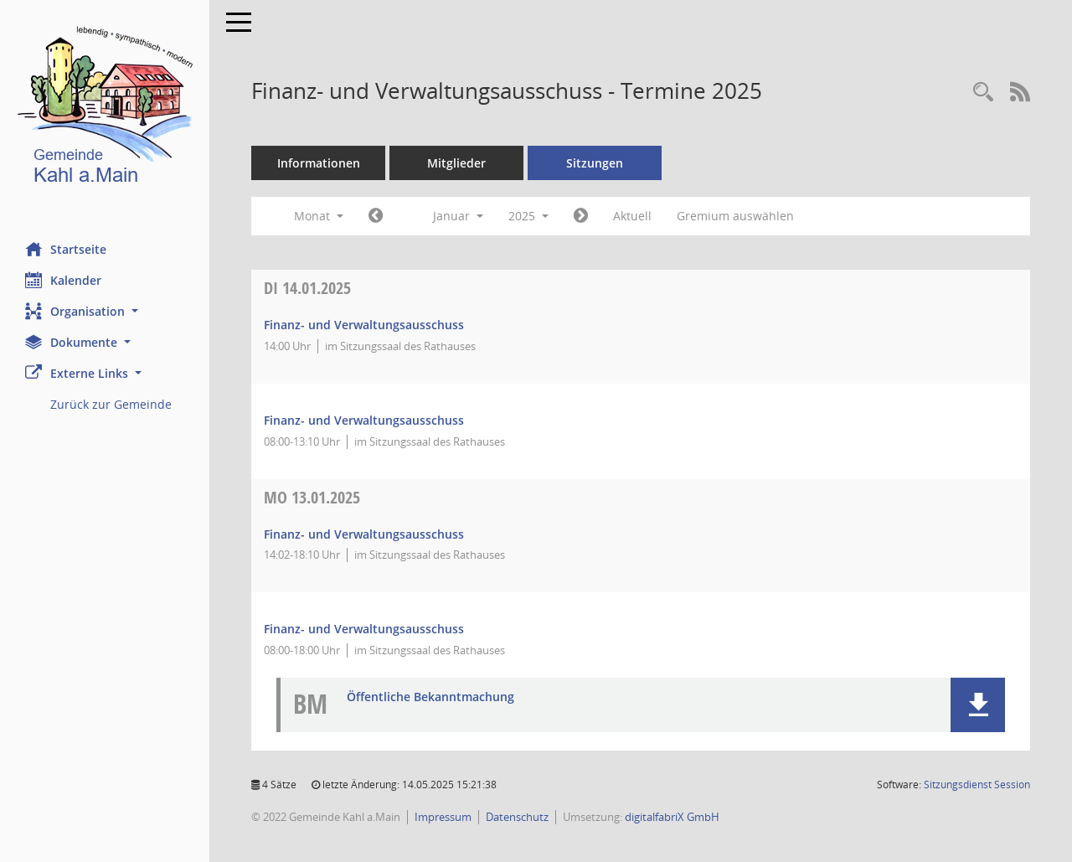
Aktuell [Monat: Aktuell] (632, 216)
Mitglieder (456, 163)
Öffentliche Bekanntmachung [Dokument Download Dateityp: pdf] (430, 697)
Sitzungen (594, 163)
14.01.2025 (307, 287)
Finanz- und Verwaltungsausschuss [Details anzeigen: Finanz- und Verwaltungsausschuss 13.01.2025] (364, 534)
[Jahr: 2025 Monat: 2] (580, 216)
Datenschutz (517, 816)
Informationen (318, 163)
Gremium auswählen (735, 216)
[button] (104, 311)
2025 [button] (528, 216)
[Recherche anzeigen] (983, 92)
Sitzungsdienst (977, 784)
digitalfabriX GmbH (672, 816)
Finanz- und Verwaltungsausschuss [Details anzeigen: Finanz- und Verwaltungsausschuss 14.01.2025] (364, 325)
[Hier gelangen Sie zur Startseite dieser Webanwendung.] (104, 108)
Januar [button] (458, 216)
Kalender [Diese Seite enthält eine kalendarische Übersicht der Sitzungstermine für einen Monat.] (63, 279)
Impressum (443, 816)
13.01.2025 (312, 497)
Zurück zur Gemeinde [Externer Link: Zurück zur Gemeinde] (111, 404)
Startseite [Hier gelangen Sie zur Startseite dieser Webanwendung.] (65, 248)
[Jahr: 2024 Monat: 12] (375, 216)
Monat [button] (318, 216)
